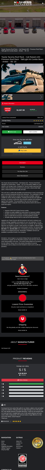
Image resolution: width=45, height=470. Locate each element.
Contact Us (19, 443)
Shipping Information (6, 446)
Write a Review (23, 380)
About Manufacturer (22, 175)
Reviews (22, 167)
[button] (41, 78)
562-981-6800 (13, 229)
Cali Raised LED (38, 123)
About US (18, 441)
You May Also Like (22, 171)
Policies (18, 444)
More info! (40, 117)
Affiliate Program (5, 448)
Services (3, 444)
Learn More (27, 143)
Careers (18, 448)
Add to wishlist (33, 132)
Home (3, 441)
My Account (19, 446)
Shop (2, 443)
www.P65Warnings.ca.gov (9, 259)
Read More (22, 310)
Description (22, 162)
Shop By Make (5, 449)
